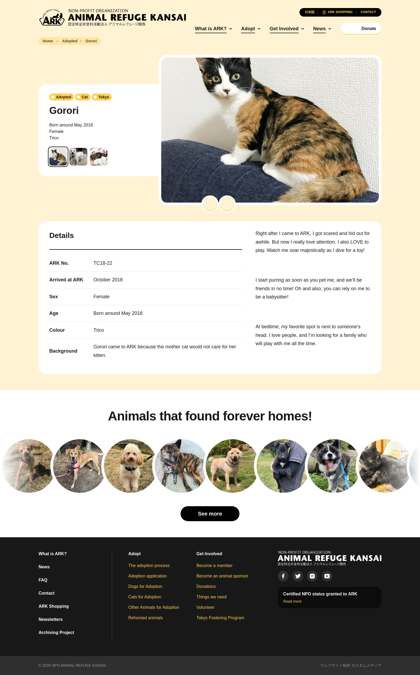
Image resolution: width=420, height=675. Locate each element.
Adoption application (147, 576)
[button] (210, 203)
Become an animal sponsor (222, 576)
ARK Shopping (54, 606)
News (319, 28)
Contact (47, 593)
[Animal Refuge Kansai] (112, 17)
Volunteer (205, 607)
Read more (292, 601)
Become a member (214, 565)
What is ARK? (211, 28)
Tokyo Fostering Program (220, 618)
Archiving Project (56, 632)
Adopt (248, 28)
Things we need (211, 597)
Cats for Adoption (144, 597)
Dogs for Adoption (145, 586)
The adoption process (149, 565)
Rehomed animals (145, 618)
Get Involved (284, 28)
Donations (206, 586)
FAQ (43, 580)
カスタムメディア (366, 665)
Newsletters (51, 619)
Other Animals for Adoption (153, 607)
